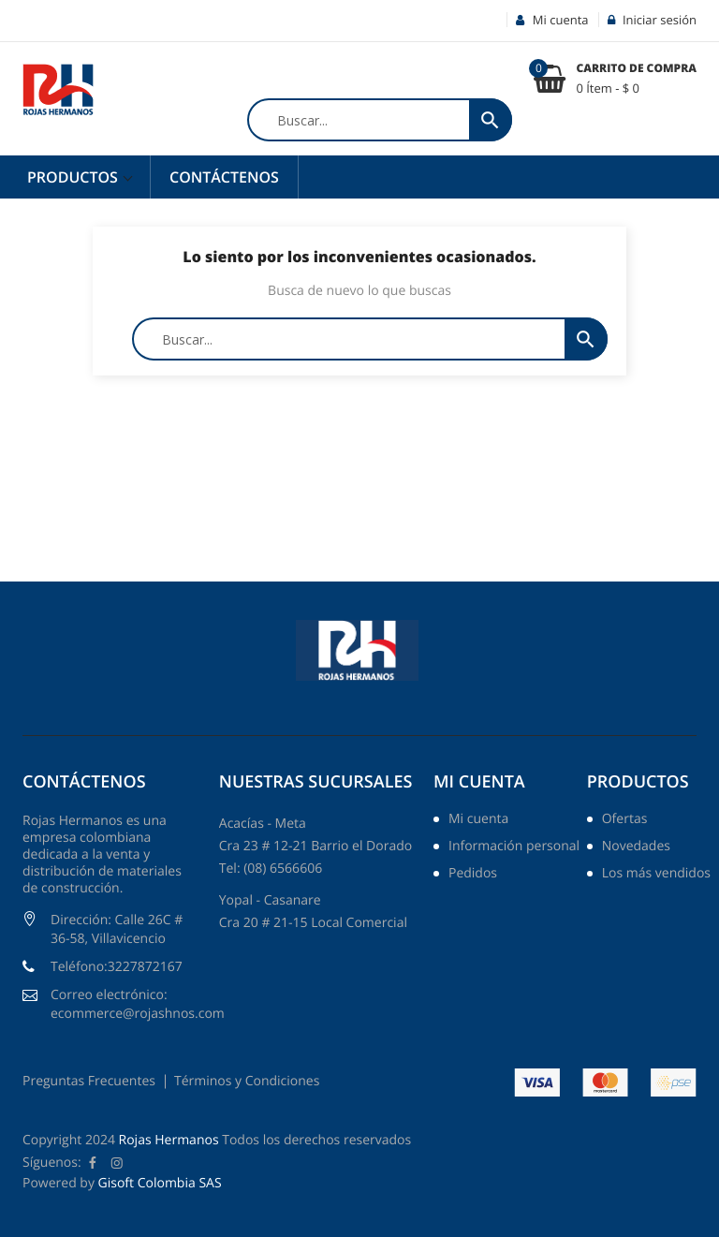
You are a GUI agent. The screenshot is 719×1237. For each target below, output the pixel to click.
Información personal (514, 847)
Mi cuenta (479, 782)
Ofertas (625, 820)
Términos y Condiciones (246, 1081)
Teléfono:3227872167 (117, 967)
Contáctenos (224, 177)
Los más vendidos (656, 874)
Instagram (117, 1163)
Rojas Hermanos (169, 1140)
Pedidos (472, 874)
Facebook (92, 1163)
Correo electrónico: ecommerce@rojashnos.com (138, 1004)
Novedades (636, 847)
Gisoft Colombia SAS (160, 1183)
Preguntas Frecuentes (88, 1081)
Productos (74, 177)
